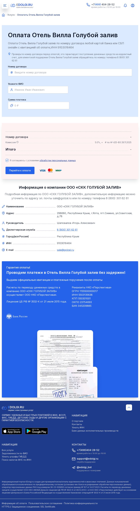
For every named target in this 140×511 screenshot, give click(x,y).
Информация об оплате (14, 503)
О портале (77, 421)
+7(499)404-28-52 (88, 450)
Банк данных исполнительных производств (95, 430)
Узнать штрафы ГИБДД (14, 456)
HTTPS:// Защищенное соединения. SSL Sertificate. (29, 506)
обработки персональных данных (58, 160)
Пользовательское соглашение (45, 503)
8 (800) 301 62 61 (67, 229)
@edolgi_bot (84, 467)
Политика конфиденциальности (81, 503)
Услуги (11, 14)
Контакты (77, 424)
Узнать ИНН (78, 427)
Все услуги (7, 450)
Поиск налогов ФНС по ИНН (16, 459)
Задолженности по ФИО (15, 453)
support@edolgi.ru (87, 458)
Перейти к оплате (20, 170)
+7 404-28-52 (103, 4)
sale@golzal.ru (65, 249)
